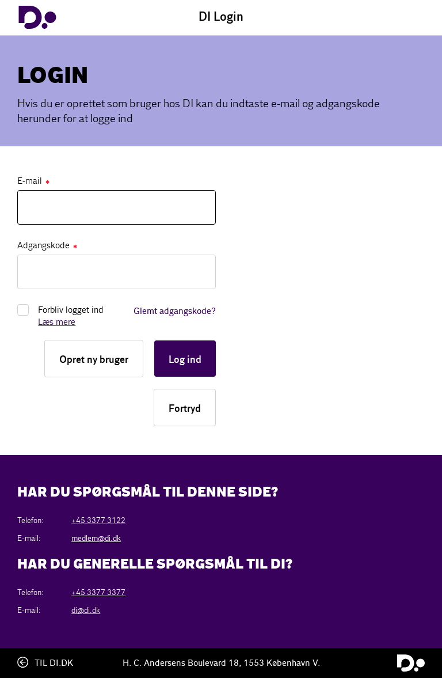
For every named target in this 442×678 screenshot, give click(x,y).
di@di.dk (85, 610)
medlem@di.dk (96, 538)
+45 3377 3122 (98, 520)
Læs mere (56, 321)
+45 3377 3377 (98, 592)
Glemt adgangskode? (175, 311)
